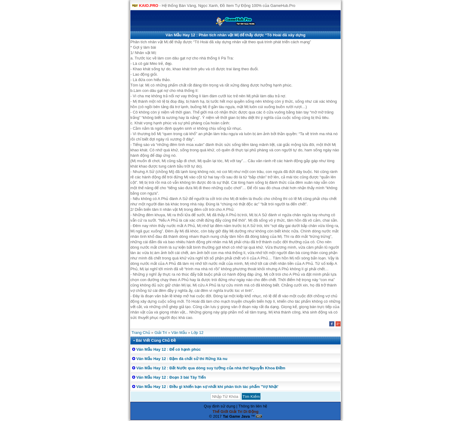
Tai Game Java (236, 416)
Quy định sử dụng (219, 406)
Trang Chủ (141, 332)
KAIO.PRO (148, 5)
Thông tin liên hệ (253, 406)
